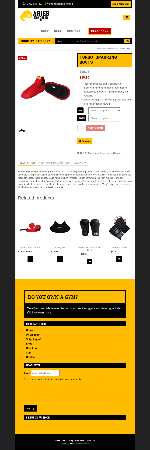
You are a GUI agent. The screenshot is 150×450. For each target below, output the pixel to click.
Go (127, 41)
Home (99, 48)
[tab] (37, 41)
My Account (33, 334)
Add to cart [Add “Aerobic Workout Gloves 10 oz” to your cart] (89, 261)
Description (27, 162)
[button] (37, 41)
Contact (74, 31)
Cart (28, 352)
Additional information (54, 162)
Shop (45, 31)
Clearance (100, 31)
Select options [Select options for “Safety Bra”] (60, 259)
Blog (58, 31)
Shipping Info (34, 339)
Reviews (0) (80, 162)
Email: (27, 373)
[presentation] (37, 393)
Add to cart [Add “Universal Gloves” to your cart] (119, 259)
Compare (86, 141)
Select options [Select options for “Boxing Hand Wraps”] (30, 259)
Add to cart (95, 128)
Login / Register (120, 4)
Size (80, 110)
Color (82, 118)
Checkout (32, 348)
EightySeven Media (80, 444)
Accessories (106, 153)
